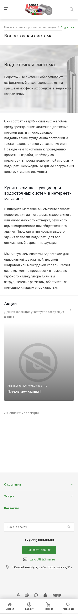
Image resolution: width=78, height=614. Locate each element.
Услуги (9, 496)
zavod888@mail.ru (42, 559)
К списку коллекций (21, 413)
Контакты (11, 508)
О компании (12, 484)
